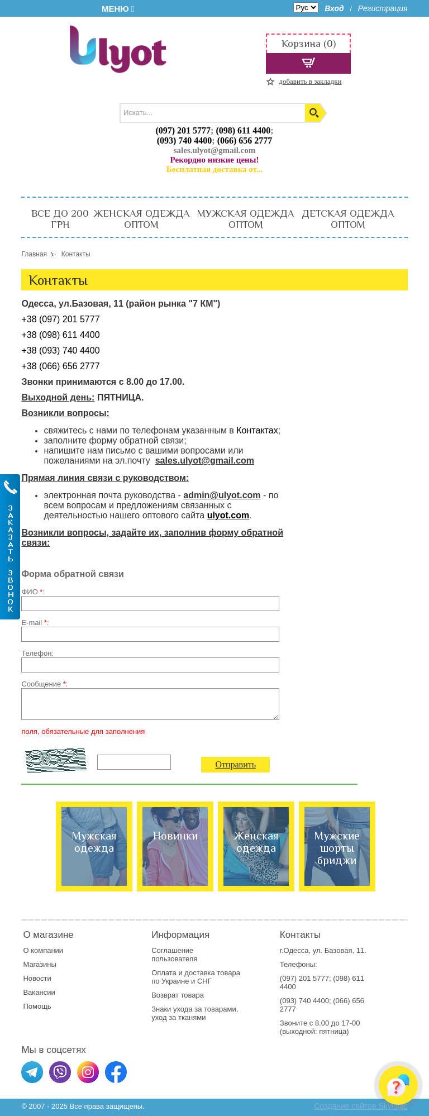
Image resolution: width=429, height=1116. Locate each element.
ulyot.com (228, 515)
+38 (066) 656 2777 (60, 366)
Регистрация (383, 8)
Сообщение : (44, 684)
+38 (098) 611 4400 (60, 335)
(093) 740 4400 (184, 140)
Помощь (37, 1006)
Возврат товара (178, 995)
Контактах (257, 430)
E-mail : (35, 622)
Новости (37, 978)
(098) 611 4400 (243, 130)
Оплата (164, 973)
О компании (43, 950)
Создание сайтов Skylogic (360, 1105)
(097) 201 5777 (183, 130)
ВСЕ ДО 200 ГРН (60, 219)
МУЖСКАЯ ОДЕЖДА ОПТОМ (245, 219)
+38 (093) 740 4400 (60, 350)
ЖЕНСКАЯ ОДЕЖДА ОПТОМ (141, 219)
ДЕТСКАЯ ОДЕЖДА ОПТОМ (348, 219)
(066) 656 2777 (245, 140)
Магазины (39, 964)
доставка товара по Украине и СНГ (195, 977)
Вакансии (39, 992)
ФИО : (33, 592)
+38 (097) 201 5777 (60, 319)
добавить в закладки (310, 81)
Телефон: (37, 653)
